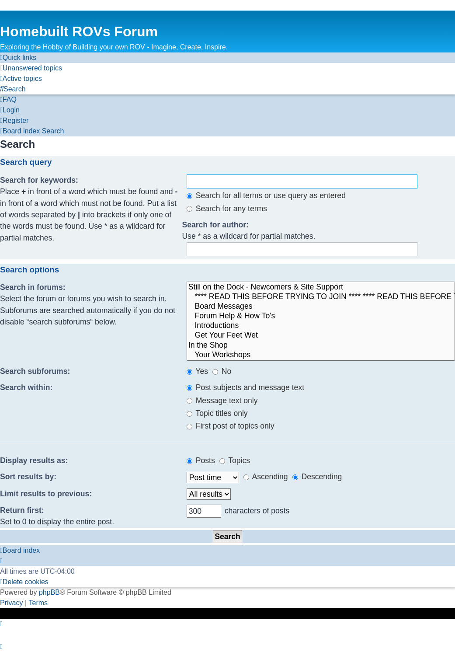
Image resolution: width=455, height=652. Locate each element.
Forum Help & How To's (321, 316)
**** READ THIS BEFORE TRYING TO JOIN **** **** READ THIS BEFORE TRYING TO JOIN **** (321, 297)
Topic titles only (217, 413)
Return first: (22, 510)
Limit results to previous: (46, 493)
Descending (317, 476)
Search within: (26, 387)
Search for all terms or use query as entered (266, 195)
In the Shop (321, 345)
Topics (234, 460)
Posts (201, 460)
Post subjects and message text (245, 387)
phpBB (49, 592)
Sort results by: (28, 476)
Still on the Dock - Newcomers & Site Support (321, 287)
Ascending (265, 476)
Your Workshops (321, 355)
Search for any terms (227, 208)
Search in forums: (33, 287)
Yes (197, 371)
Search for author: (215, 224)
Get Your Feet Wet (321, 335)
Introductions (321, 326)
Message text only (222, 400)
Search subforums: (35, 371)
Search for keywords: (39, 180)
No (221, 371)
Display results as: (34, 460)
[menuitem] (31, 68)
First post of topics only (230, 426)
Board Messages (321, 306)
